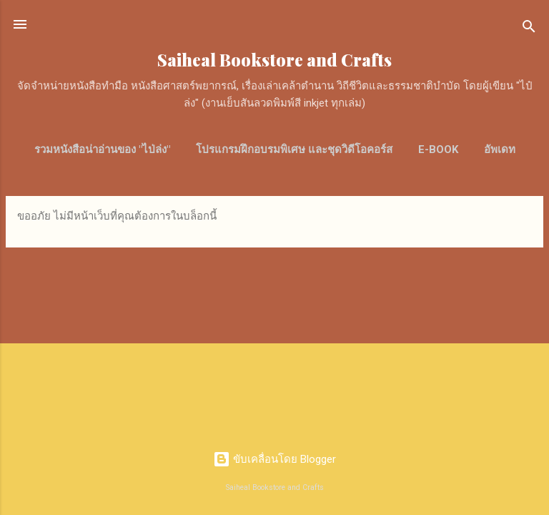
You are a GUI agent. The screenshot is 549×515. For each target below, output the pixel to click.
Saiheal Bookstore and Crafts (274, 60)
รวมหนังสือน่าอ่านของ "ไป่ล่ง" (102, 149)
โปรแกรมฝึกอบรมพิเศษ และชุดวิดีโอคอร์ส (294, 149)
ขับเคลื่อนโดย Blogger (274, 459)
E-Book (438, 149)
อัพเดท (499, 149)
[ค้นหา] (529, 29)
